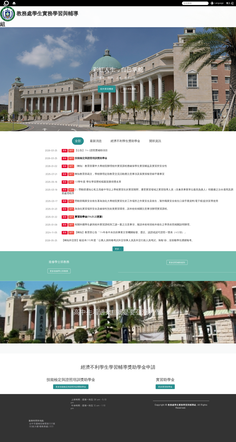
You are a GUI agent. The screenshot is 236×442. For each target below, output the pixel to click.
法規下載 (167, 14)
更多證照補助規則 (177, 262)
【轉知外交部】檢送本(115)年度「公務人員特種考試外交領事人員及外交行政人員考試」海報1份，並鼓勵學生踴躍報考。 (128, 240)
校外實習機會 (106, 89)
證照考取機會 (129, 89)
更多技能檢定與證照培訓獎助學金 (71, 386)
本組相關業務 (117, 14)
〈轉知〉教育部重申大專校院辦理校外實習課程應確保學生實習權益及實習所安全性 (121, 165)
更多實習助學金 (165, 386)
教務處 (198, 14)
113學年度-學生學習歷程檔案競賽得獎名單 (98, 181)
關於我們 (99, 14)
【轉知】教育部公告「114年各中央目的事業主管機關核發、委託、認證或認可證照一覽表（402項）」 (131, 232)
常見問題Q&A (215, 14)
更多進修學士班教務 (59, 271)
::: (84, 7)
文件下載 (183, 14)
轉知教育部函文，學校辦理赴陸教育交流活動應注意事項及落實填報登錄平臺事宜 (119, 173)
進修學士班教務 (59, 262)
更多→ (118, 249)
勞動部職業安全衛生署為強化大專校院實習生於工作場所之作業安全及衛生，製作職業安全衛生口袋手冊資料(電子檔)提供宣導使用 (146, 200)
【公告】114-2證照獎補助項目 (91, 150)
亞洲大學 (99, 20)
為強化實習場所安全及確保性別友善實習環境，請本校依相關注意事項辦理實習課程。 (122, 208)
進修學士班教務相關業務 (143, 14)
